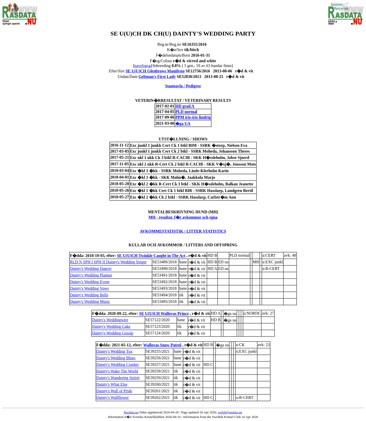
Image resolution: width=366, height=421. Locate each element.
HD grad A (184, 106)
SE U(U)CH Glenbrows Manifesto (155, 71)
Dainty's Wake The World (117, 371)
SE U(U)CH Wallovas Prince (164, 313)
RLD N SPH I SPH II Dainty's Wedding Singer (108, 262)
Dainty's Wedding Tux (114, 351)
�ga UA (182, 123)
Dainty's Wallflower (112, 397)
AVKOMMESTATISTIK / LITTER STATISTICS (183, 231)
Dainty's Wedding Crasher (117, 364)
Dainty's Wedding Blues (115, 358)
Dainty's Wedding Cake (111, 326)
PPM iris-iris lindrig (193, 117)
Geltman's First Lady (157, 76)
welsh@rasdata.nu (230, 412)
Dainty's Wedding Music (90, 301)
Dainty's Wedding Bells (89, 295)
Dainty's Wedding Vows (89, 288)
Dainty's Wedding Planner (91, 275)
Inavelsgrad (142, 65)
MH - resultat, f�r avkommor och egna (183, 217)
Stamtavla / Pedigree (183, 86)
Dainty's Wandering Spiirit (118, 378)
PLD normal (186, 111)
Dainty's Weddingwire (110, 320)
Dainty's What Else (112, 384)
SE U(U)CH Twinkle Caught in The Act (151, 255)
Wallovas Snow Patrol (162, 345)
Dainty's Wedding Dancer (91, 268)
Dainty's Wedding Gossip (112, 333)
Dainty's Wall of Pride (114, 391)
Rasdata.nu (131, 412)
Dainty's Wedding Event (89, 282)
